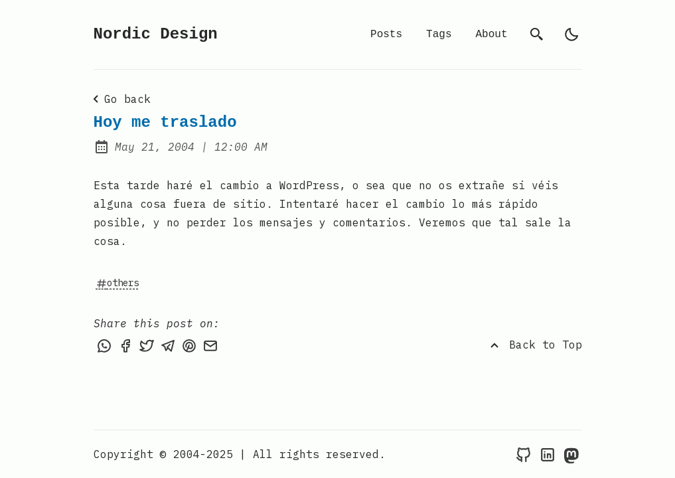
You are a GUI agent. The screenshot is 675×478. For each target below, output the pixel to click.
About (491, 34)
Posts (386, 34)
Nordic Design (156, 34)
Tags (438, 34)
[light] (571, 34)
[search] (537, 34)
